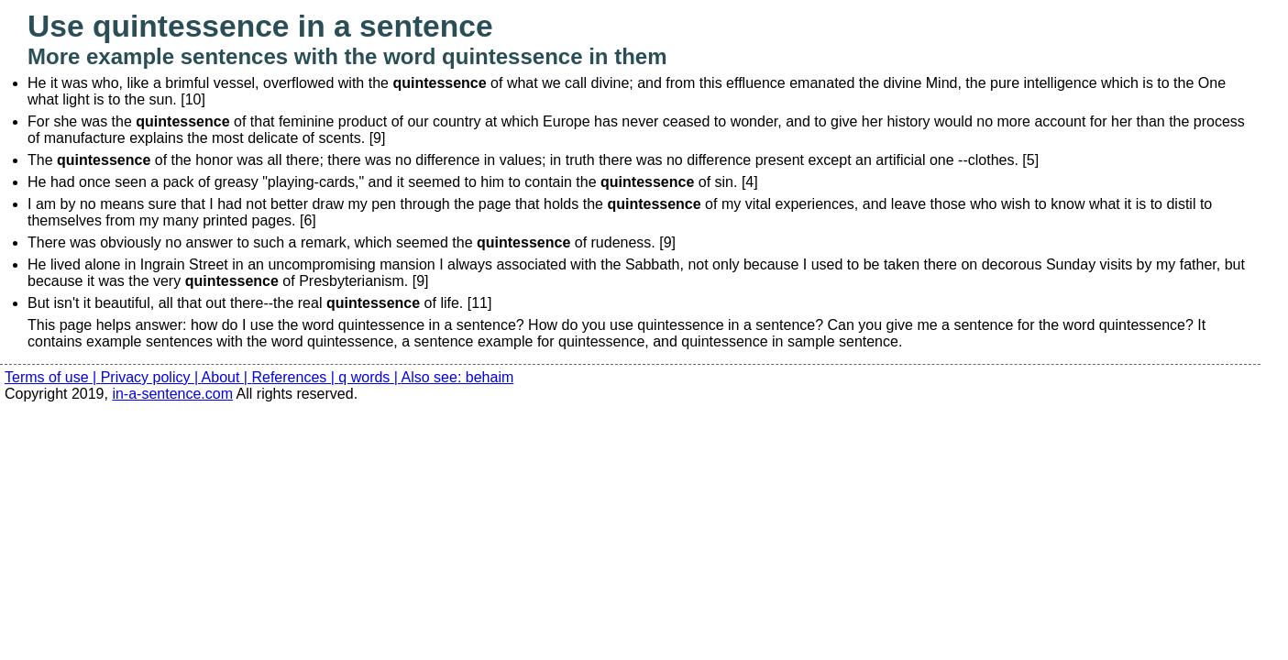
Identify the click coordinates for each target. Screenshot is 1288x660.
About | (227, 377)
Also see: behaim (458, 377)
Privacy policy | (151, 377)
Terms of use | (53, 377)
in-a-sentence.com (172, 394)
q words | (369, 377)
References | (294, 377)
